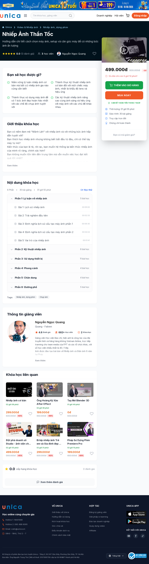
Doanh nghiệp (104, 15)
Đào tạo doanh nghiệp (99, 521)
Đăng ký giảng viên (98, 512)
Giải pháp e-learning (98, 517)
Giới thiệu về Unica (60, 512)
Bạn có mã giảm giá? (124, 135)
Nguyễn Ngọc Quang (74, 53)
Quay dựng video (97, 526)
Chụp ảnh (44, 297)
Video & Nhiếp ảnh (27, 27)
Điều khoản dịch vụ (61, 530)
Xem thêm (12, 165)
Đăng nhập (140, 15)
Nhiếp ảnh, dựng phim (55, 27)
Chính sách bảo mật (61, 535)
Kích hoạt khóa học (61, 521)
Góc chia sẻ (57, 526)
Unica (7, 27)
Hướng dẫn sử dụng (61, 517)
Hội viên (119, 15)
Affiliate (92, 530)
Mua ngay (124, 95)
